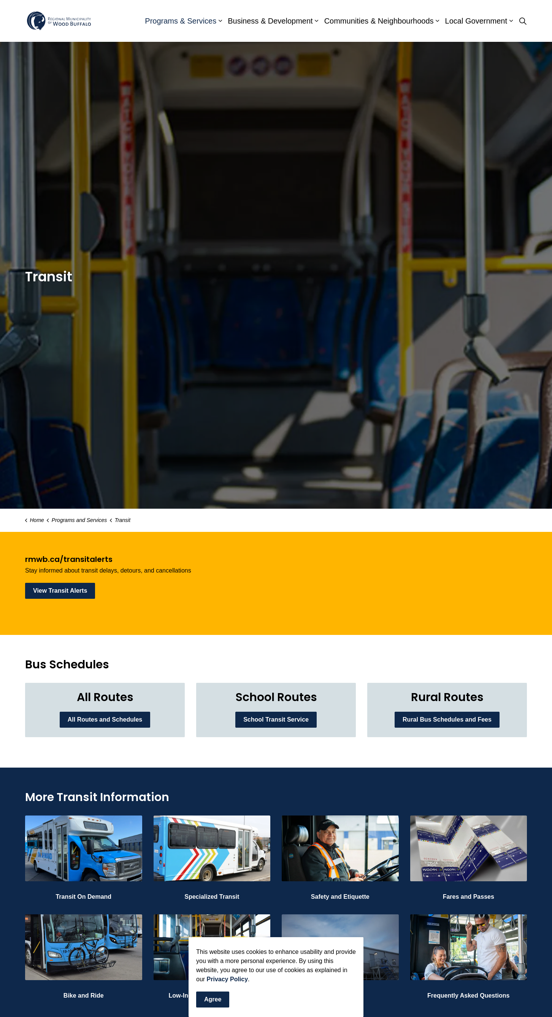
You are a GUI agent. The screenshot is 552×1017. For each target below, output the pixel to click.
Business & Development (270, 21)
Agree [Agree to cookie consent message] (213, 999)
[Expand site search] (523, 20)
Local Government (476, 21)
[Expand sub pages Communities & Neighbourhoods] (437, 21)
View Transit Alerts (60, 590)
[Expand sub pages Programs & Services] (220, 21)
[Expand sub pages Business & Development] (316, 21)
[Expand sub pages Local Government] (511, 21)
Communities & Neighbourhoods (379, 21)
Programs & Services (180, 21)
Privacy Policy (227, 979)
